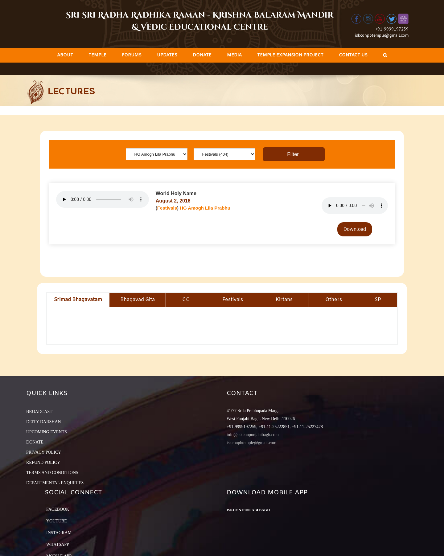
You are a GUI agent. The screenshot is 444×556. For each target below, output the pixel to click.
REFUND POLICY (43, 462)
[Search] (385, 55)
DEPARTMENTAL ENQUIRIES (55, 482)
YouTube (56, 521)
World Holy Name (176, 193)
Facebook (57, 509)
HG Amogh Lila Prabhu (205, 208)
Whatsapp (57, 544)
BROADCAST (39, 411)
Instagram (59, 532)
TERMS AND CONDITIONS (52, 472)
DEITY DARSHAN (43, 421)
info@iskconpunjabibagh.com (253, 434)
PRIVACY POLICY (43, 452)
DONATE (34, 442)
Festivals (167, 208)
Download (354, 229)
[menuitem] (65, 55)
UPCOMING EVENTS (46, 432)
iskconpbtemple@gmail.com (382, 35)
